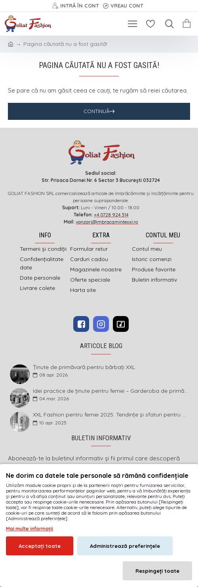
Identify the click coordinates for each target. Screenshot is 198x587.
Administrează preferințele (125, 546)
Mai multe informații (29, 529)
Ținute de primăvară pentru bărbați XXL (84, 367)
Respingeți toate (157, 571)
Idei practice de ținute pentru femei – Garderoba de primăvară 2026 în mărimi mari (111, 391)
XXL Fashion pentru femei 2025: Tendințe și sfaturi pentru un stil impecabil (111, 415)
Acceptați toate (40, 546)
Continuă (96, 111)
